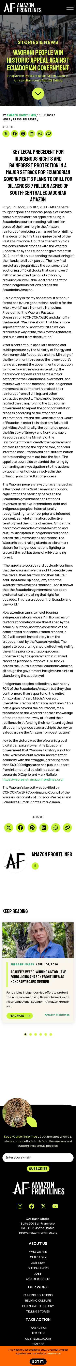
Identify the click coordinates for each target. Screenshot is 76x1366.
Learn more (53, 1353)
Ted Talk (38, 1333)
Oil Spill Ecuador (38, 1338)
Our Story (38, 1257)
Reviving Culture (38, 1300)
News (6, 119)
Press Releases (25, 119)
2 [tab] (30, 1034)
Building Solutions (38, 1295)
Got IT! (38, 1361)
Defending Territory (38, 1306)
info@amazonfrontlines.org (38, 1232)
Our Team (38, 1262)
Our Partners (38, 1268)
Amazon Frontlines (21, 115)
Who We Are (38, 1252)
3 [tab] (35, 1034)
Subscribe (38, 1168)
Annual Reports (38, 1279)
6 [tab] (50, 1034)
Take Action (38, 1328)
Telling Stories (38, 1311)
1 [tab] (25, 1034)
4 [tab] (40, 1034)
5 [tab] (45, 1034)
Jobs (38, 1273)
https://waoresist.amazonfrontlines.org (32, 779)
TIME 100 (38, 1344)
